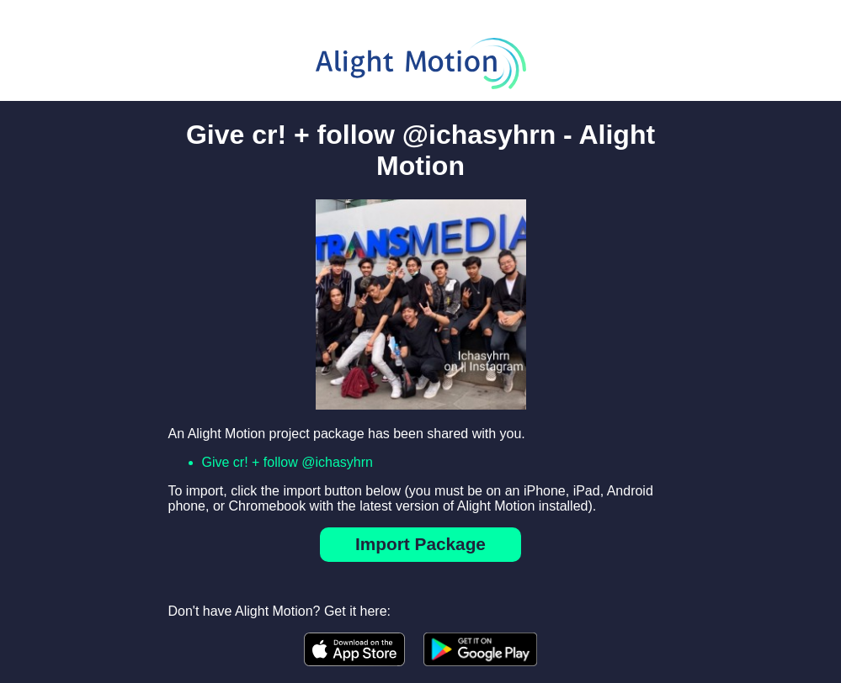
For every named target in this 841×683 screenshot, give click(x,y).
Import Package (420, 543)
